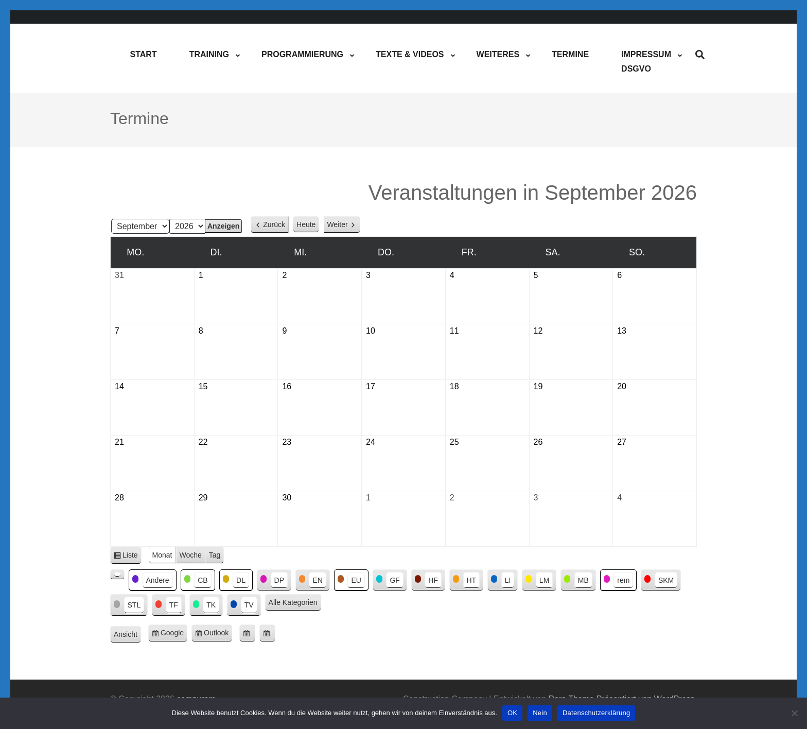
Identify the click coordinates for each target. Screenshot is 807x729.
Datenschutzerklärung (596, 713)
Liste (132, 556)
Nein (540, 713)
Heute (305, 224)
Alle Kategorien (293, 602)
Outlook (218, 634)
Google (174, 634)
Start (143, 54)
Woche (191, 555)
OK (512, 713)
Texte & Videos (410, 54)
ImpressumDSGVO (646, 61)
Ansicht (127, 635)
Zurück (274, 224)
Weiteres (498, 54)
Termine (570, 54)
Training (209, 54)
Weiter (337, 224)
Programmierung (302, 54)
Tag (215, 555)
